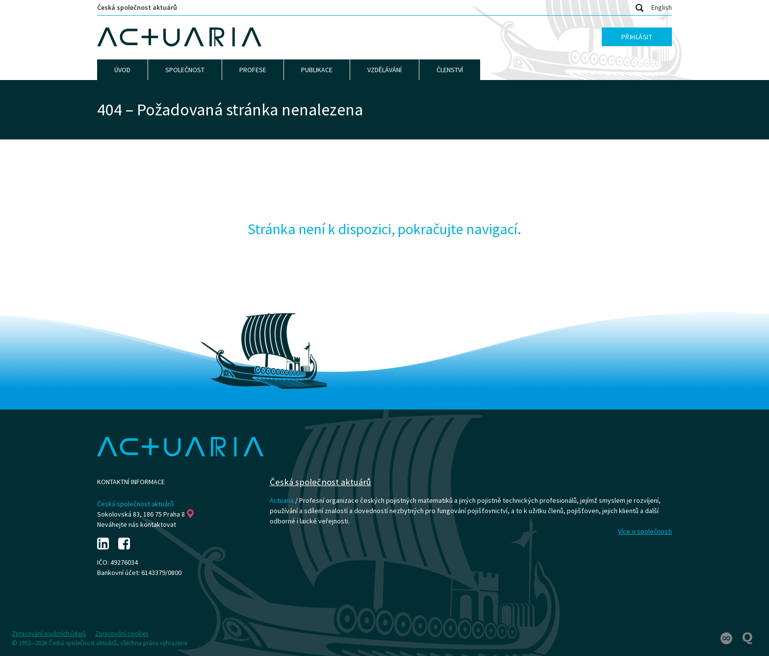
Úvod (122, 69)
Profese (252, 69)
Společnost (185, 69)
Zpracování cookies (121, 633)
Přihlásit (637, 36)
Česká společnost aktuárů (137, 7)
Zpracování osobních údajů (49, 633)
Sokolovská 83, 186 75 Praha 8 (145, 514)
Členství (449, 69)
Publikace (317, 69)
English (661, 7)
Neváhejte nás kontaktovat (136, 524)
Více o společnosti (645, 531)
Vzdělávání (384, 69)
